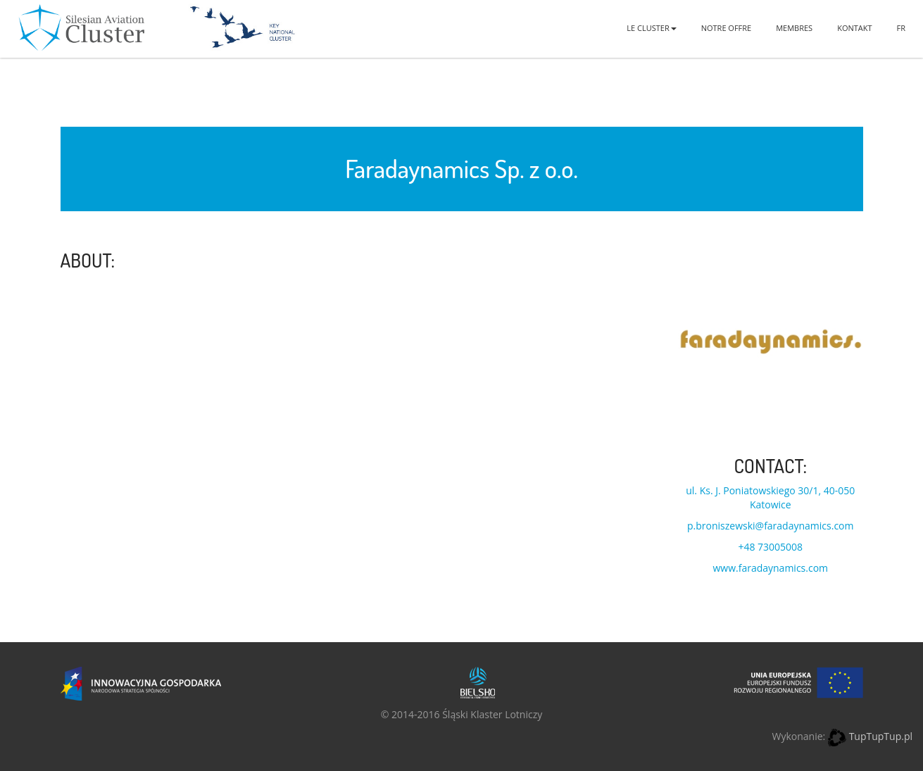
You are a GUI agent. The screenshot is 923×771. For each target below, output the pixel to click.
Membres (794, 28)
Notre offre (726, 28)
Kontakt (854, 28)
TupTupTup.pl (880, 736)
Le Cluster (651, 28)
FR (901, 28)
